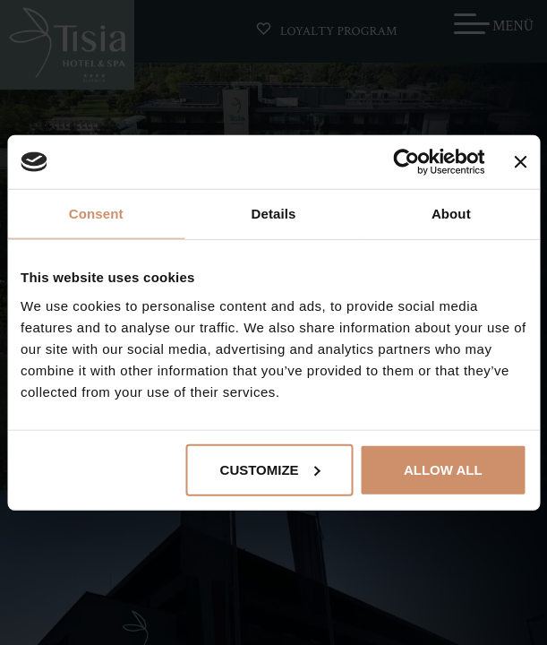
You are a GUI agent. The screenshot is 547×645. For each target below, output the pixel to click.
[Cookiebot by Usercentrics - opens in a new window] (406, 162)
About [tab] (451, 213)
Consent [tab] (96, 213)
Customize (270, 469)
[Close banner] (520, 162)
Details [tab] (274, 213)
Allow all (443, 469)
